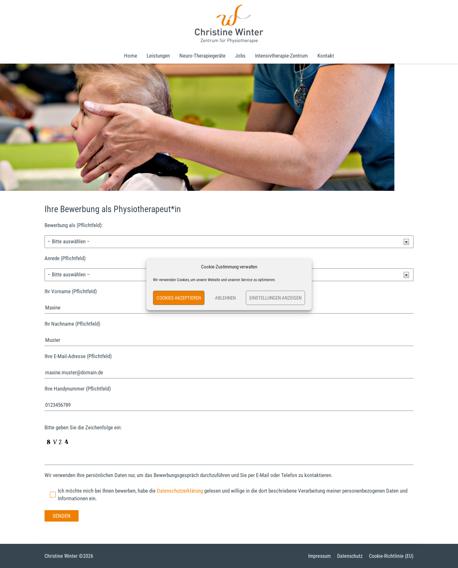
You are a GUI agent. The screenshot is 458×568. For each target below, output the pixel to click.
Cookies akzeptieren (178, 298)
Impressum (319, 556)
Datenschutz (350, 556)
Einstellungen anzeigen (275, 298)
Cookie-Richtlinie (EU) (391, 556)
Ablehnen (225, 298)
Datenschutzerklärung (180, 491)
